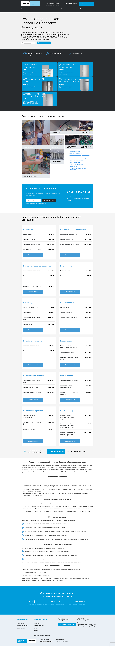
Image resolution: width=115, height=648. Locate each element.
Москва (51, 2)
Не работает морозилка (33, 411)
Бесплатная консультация (67, 624)
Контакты (36, 628)
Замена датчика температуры (77, 157)
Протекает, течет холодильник (73, 229)
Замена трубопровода (75, 162)
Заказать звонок (86, 3)
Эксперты (36, 630)
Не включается (66, 266)
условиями (40, 605)
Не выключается (67, 303)
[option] (34, 54)
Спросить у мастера (56, 451)
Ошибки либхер (66, 411)
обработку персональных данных (39, 203)
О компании (37, 623)
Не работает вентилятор (33, 376)
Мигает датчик (66, 376)
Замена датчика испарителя (77, 164)
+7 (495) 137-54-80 (71, 3)
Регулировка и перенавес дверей (78, 158)
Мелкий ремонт (73, 166)
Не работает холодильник (34, 341)
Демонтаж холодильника (76, 153)
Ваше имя (30, 601)
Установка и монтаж (75, 151)
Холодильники (21, 623)
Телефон (53, 601)
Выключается (66, 341)
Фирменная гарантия (40, 625)
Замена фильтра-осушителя (76, 160)
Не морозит (28, 229)
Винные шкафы (21, 628)
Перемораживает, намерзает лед (37, 266)
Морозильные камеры (23, 625)
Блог (35, 633)
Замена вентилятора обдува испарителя (79, 155)
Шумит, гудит (28, 303)
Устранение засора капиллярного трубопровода (78, 169)
